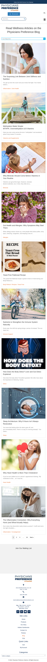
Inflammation (7, 88)
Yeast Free (21, 284)
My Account (23, 647)
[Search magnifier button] (25, 19)
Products (23, 622)
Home (23, 619)
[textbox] (23, 655)
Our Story (23, 624)
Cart (23, 645)
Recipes (14, 284)
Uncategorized (16, 532)
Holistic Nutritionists (23, 627)
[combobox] (23, 655)
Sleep (4, 435)
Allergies (5, 237)
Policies (23, 633)
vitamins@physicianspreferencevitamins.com (23, 600)
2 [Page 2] (16, 537)
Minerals (5, 187)
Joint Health (15, 88)
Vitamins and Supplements (11, 138)
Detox (5, 383)
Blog (23, 635)
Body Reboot (7, 284)
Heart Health (7, 482)
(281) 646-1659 (23, 594)
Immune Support (8, 334)
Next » (32, 537)
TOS (23, 638)
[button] (17, 611)
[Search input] (13, 19)
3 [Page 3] (19, 537)
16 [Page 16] (27, 537)
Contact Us (23, 630)
